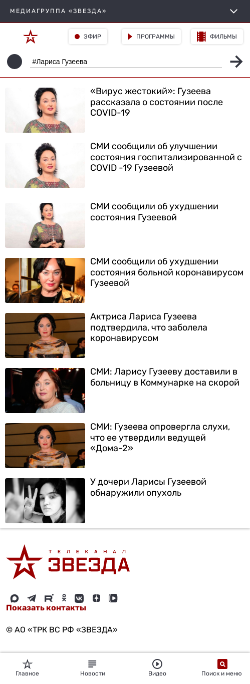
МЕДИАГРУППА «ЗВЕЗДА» (125, 11)
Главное (27, 668)
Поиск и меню (222, 668)
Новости (92, 668)
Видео (157, 668)
